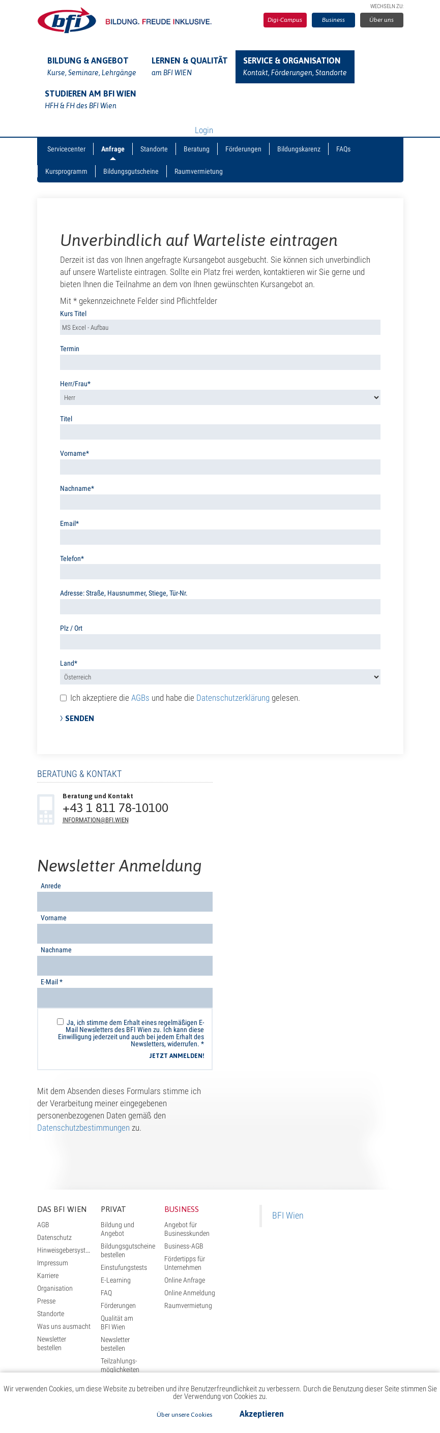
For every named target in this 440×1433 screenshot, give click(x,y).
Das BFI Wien (61, 1209)
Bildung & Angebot (91, 67)
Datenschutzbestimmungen (83, 1128)
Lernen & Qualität (190, 67)
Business (333, 19)
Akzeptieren (262, 1413)
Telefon (70, 558)
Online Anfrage (184, 1280)
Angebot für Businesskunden (187, 1229)
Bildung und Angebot (117, 1229)
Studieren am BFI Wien (90, 100)
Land (67, 663)
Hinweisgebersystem (65, 1250)
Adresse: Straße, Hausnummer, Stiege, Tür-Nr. (124, 593)
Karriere (47, 1275)
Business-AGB (183, 1246)
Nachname (75, 488)
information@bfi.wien (96, 820)
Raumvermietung (198, 171)
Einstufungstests (124, 1267)
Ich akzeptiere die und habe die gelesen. (180, 698)
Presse (46, 1301)
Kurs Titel (73, 313)
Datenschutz (54, 1237)
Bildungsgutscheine (131, 171)
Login (204, 130)
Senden (79, 718)
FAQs (343, 149)
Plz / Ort (71, 628)
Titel (66, 418)
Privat (113, 1209)
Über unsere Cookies (184, 1414)
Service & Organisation (295, 67)
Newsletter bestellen (51, 1343)
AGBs (140, 698)
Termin (69, 348)
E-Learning (116, 1280)
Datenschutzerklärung (233, 698)
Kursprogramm (66, 171)
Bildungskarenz (298, 149)
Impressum (52, 1263)
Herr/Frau (73, 383)
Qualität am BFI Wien (117, 1322)
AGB (43, 1225)
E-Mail (52, 981)
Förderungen (243, 149)
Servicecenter (66, 149)
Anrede (51, 885)
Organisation (55, 1288)
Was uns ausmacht (64, 1326)
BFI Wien (288, 1215)
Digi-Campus (285, 19)
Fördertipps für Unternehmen (184, 1263)
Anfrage (113, 149)
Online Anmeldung (189, 1293)
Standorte (154, 149)
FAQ (106, 1293)
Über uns (381, 19)
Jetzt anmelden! (177, 1056)
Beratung (197, 149)
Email (68, 523)
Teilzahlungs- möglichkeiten (120, 1365)
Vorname (73, 453)
